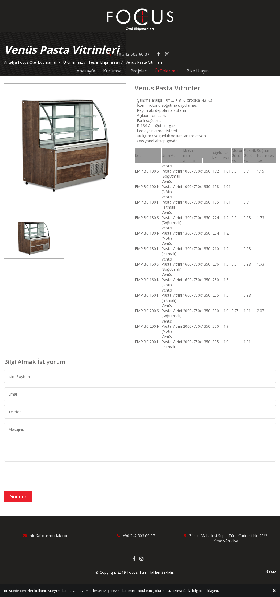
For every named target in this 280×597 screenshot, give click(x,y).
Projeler (138, 71)
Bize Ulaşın (197, 71)
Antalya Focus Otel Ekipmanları (31, 62)
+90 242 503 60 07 (136, 535)
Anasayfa (86, 71)
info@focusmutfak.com (46, 535)
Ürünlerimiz (166, 71)
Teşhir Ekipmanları (104, 62)
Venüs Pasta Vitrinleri (144, 62)
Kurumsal (112, 71)
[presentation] (44, 476)
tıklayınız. (213, 591)
